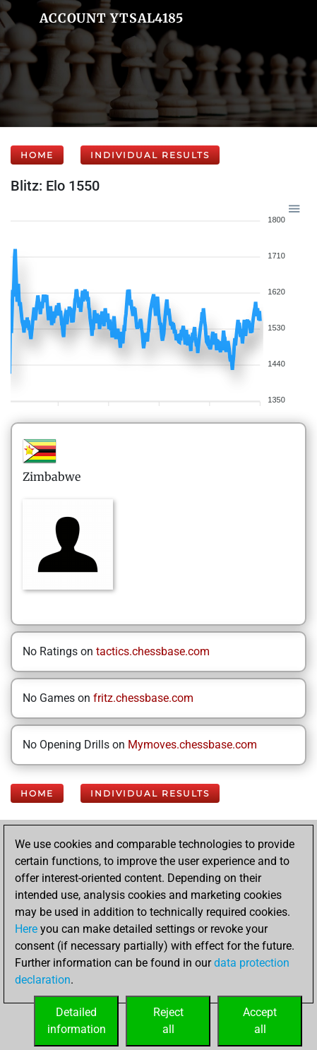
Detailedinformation (76, 1021)
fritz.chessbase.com (143, 698)
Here (26, 929)
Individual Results (150, 155)
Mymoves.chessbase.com (192, 744)
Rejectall (168, 1021)
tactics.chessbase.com (153, 651)
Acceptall (260, 1021)
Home (37, 155)
